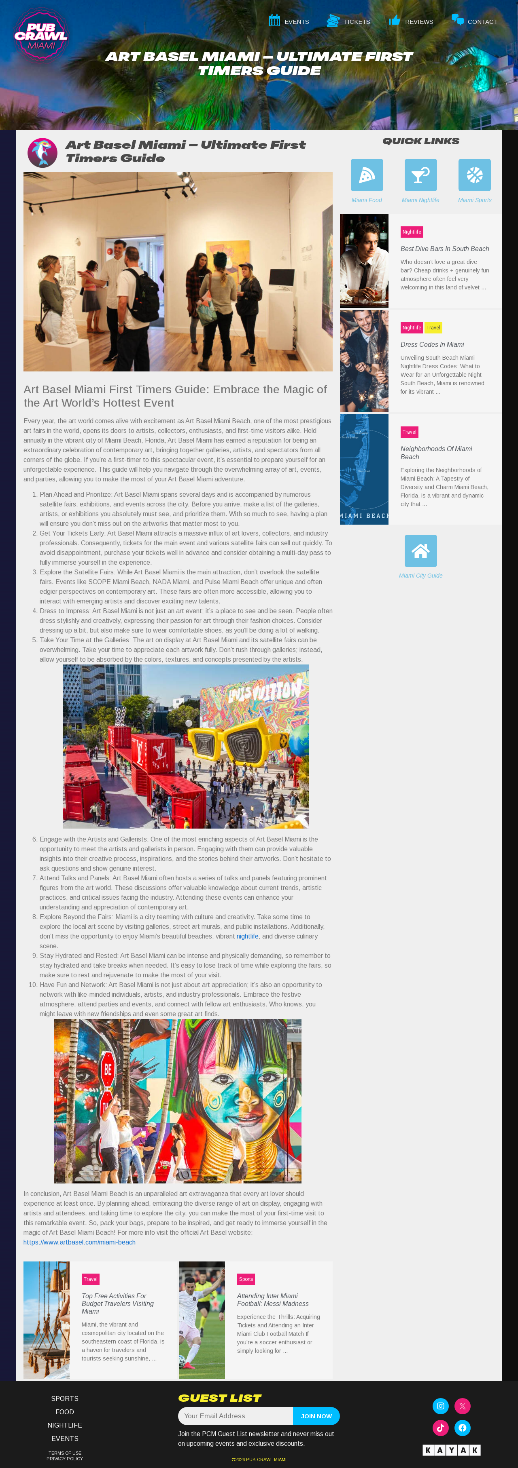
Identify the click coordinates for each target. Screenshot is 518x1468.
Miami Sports (475, 200)
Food (64, 1412)
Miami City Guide (421, 575)
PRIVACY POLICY (65, 1458)
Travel (91, 1279)
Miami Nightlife (420, 200)
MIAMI (280, 1459)
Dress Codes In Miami (432, 344)
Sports (246, 1279)
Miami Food (367, 200)
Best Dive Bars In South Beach (445, 248)
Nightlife (412, 232)
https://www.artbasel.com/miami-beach (79, 1242)
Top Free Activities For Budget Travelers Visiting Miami (118, 1304)
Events (65, 1438)
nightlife (248, 936)
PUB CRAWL (259, 1459)
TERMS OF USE (65, 1453)
